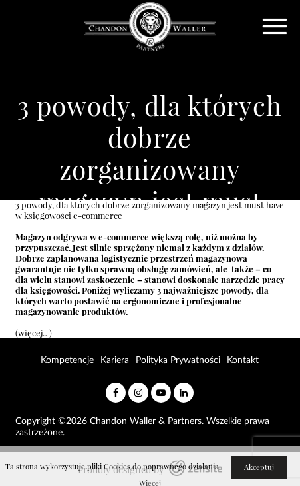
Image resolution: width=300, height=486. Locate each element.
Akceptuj (259, 467)
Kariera (114, 360)
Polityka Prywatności (178, 360)
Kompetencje (67, 360)
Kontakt (243, 360)
